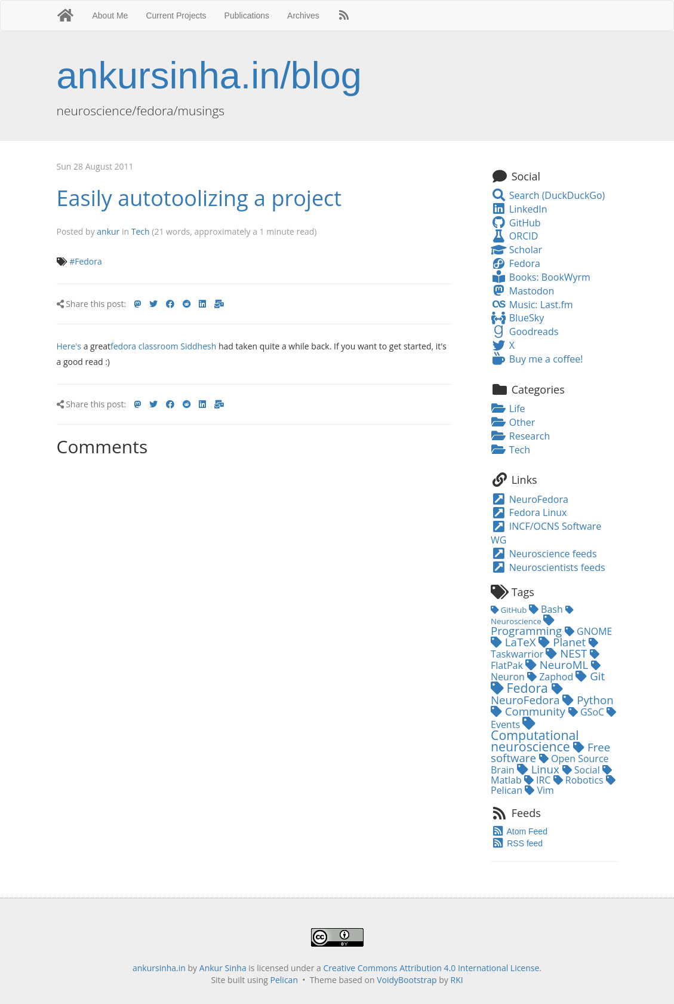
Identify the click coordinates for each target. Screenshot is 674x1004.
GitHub (516, 222)
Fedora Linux (529, 512)
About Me (110, 15)
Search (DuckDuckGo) (548, 195)
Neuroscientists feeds (548, 567)
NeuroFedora (529, 499)
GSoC (587, 712)
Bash (547, 609)
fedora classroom (144, 346)
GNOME (589, 631)
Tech (140, 231)
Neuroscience (532, 616)
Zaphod (551, 676)
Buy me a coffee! (537, 359)
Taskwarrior (544, 649)
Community (529, 711)
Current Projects (176, 15)
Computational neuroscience (535, 735)
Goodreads (524, 331)
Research (520, 436)
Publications (247, 15)
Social (582, 769)
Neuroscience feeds (544, 553)
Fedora (515, 263)
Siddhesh (198, 346)
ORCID (514, 235)
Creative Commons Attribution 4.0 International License (432, 968)
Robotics (579, 780)
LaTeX (514, 641)
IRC (538, 780)
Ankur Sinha (223, 968)
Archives (303, 15)
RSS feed (517, 843)
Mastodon (522, 290)
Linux (539, 769)
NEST (568, 653)
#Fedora (85, 261)
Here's (69, 346)
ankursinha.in (159, 968)
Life (508, 408)
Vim (539, 790)
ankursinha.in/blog (209, 75)
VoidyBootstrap (407, 979)
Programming (528, 626)
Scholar (516, 249)
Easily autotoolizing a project (199, 198)
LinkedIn (519, 209)
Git (590, 675)
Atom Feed (519, 831)
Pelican (284, 979)
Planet (563, 641)
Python (587, 699)
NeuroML (558, 664)
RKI (457, 979)
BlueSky (517, 317)
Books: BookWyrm (540, 277)
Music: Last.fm (532, 304)
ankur (108, 231)
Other (513, 422)
